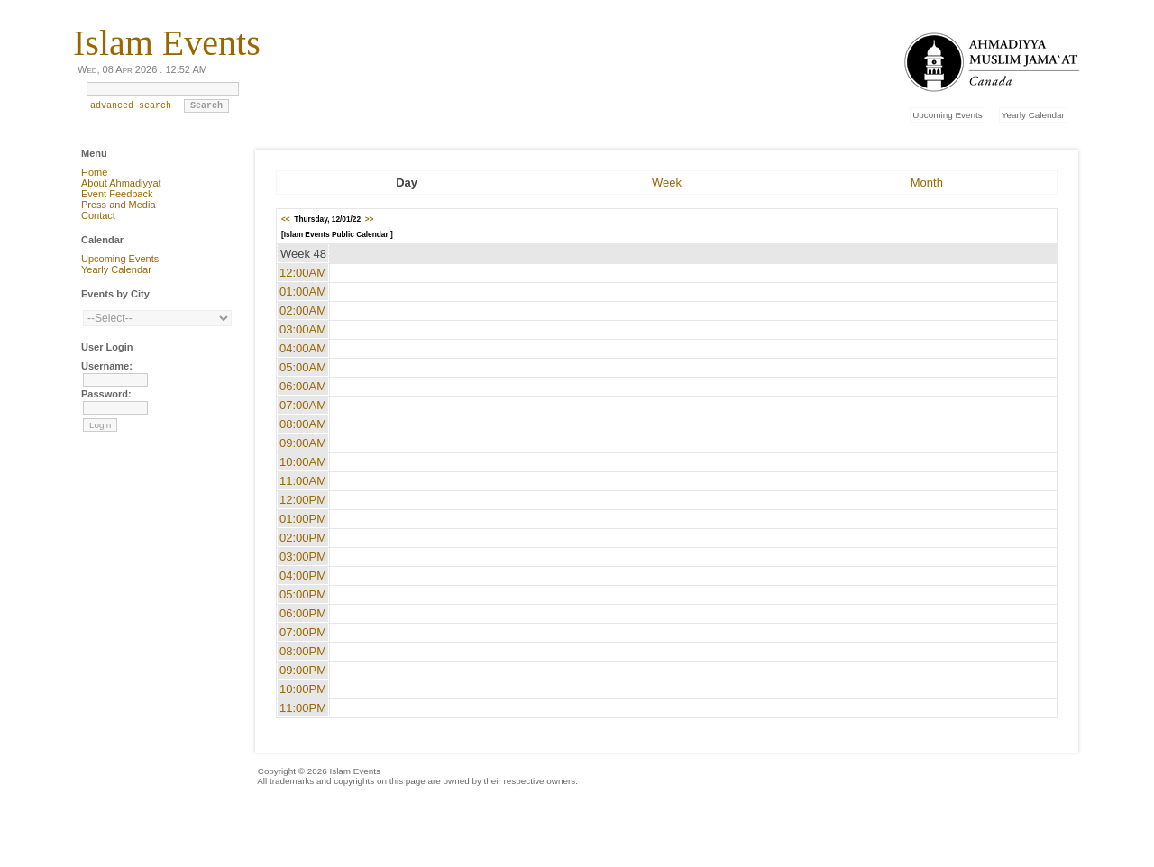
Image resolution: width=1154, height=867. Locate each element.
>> (369, 219)
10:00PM (302, 689)
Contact (98, 215)
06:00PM (302, 613)
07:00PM (302, 632)
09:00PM (302, 670)
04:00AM (302, 348)
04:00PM (302, 575)
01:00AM (302, 291)
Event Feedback (117, 193)
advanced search (130, 110)
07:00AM (302, 405)
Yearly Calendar (1033, 115)
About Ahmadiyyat (121, 183)
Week (667, 182)
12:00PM (302, 500)
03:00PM (302, 556)
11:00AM (302, 481)
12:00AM (302, 272)
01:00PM (302, 518)
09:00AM (302, 443)
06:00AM (302, 386)
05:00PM (302, 594)
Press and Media (118, 204)
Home (94, 172)
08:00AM (302, 424)
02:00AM (302, 310)
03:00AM (302, 329)
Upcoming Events (947, 115)
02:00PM (302, 537)
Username (105, 365)
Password (104, 393)
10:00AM (302, 462)
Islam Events (167, 43)
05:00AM (302, 367)
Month (927, 182)
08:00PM (302, 651)
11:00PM (302, 708)
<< (285, 219)
